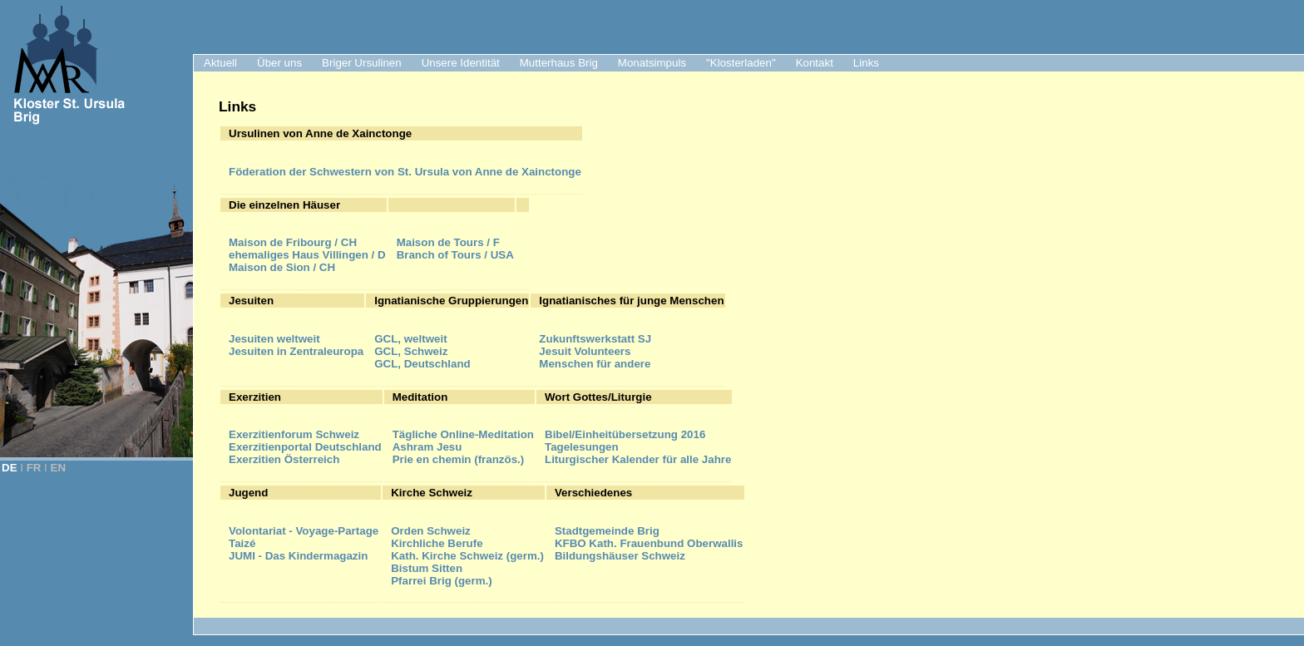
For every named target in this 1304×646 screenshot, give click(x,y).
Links (866, 63)
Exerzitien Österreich (284, 459)
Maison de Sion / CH (282, 267)
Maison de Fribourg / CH (293, 242)
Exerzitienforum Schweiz (294, 434)
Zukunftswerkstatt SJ (595, 339)
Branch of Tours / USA (455, 255)
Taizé (242, 543)
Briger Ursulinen (362, 63)
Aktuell (220, 63)
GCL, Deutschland (422, 364)
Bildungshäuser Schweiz (620, 556)
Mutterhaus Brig (559, 63)
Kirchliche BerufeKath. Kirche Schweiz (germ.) (467, 549)
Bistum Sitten (426, 568)
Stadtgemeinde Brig (607, 531)
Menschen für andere (594, 364)
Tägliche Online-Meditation (463, 434)
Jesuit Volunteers (584, 351)
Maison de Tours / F (448, 242)
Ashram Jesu (427, 447)
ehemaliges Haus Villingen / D (307, 255)
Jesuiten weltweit (274, 339)
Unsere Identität (461, 63)
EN (59, 467)
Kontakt (814, 63)
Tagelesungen (582, 447)
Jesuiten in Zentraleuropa (296, 351)
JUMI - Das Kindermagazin (298, 556)
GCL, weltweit (410, 339)
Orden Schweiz (431, 531)
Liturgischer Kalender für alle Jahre (638, 459)
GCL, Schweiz (410, 351)
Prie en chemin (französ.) (459, 459)
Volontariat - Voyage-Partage (303, 531)
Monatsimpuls (652, 63)
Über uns (279, 63)
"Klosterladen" (741, 63)
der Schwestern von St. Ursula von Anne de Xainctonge (405, 171)
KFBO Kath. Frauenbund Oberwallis (649, 543)
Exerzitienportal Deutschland (305, 447)
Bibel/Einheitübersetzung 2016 (625, 434)
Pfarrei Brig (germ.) (441, 580)
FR (34, 467)
